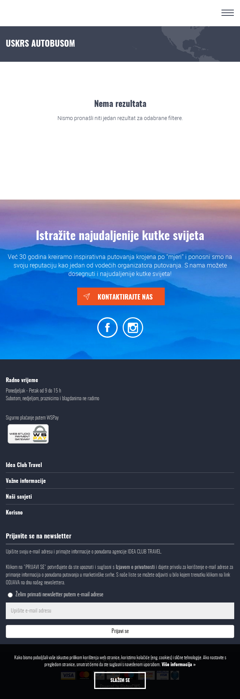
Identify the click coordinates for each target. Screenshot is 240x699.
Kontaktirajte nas (125, 297)
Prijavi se (120, 631)
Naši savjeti (19, 497)
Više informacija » (178, 664)
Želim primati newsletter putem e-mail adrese (59, 594)
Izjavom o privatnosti (136, 567)
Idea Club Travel (24, 465)
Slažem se (120, 680)
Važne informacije (26, 481)
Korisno (14, 513)
